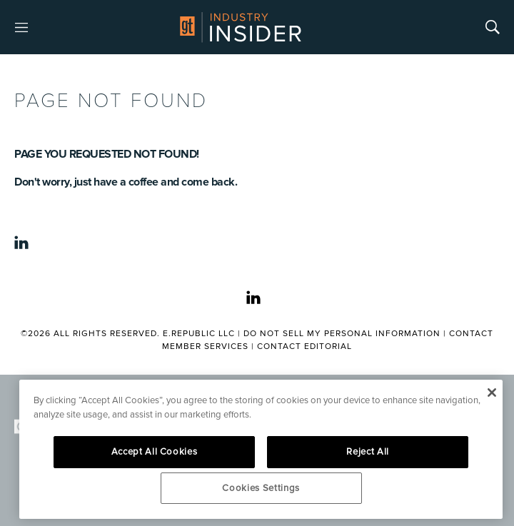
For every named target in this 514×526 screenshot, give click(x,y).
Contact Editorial (304, 346)
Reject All (367, 451)
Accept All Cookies (154, 451)
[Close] (491, 392)
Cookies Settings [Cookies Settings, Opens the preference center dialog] (261, 488)
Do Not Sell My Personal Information (341, 333)
